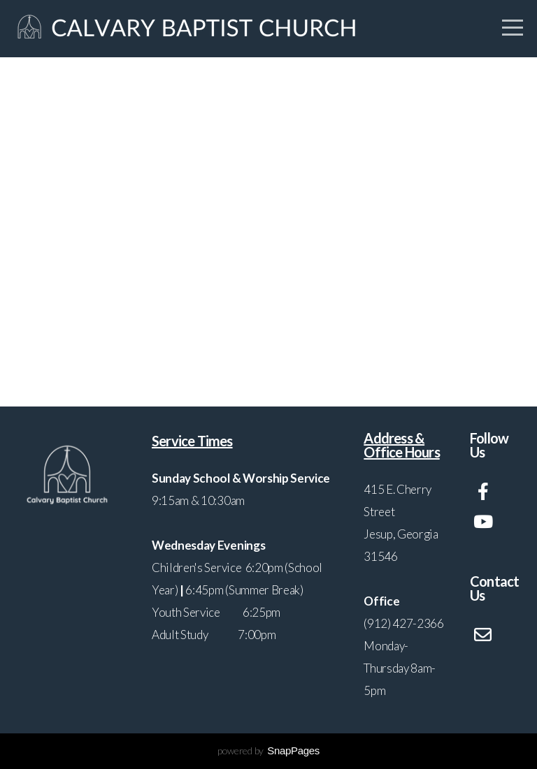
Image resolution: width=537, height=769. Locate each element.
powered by (268, 750)
